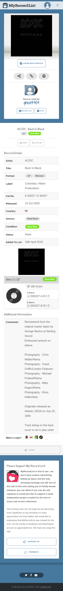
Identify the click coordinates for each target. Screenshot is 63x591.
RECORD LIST (25, 111)
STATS (41, 111)
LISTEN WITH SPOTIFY (31, 63)
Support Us (31, 541)
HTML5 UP (45, 587)
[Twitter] (26, 575)
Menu (57, 5)
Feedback (31, 552)
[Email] (36, 575)
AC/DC (21, 128)
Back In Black (36, 128)
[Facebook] (31, 575)
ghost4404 (31, 102)
